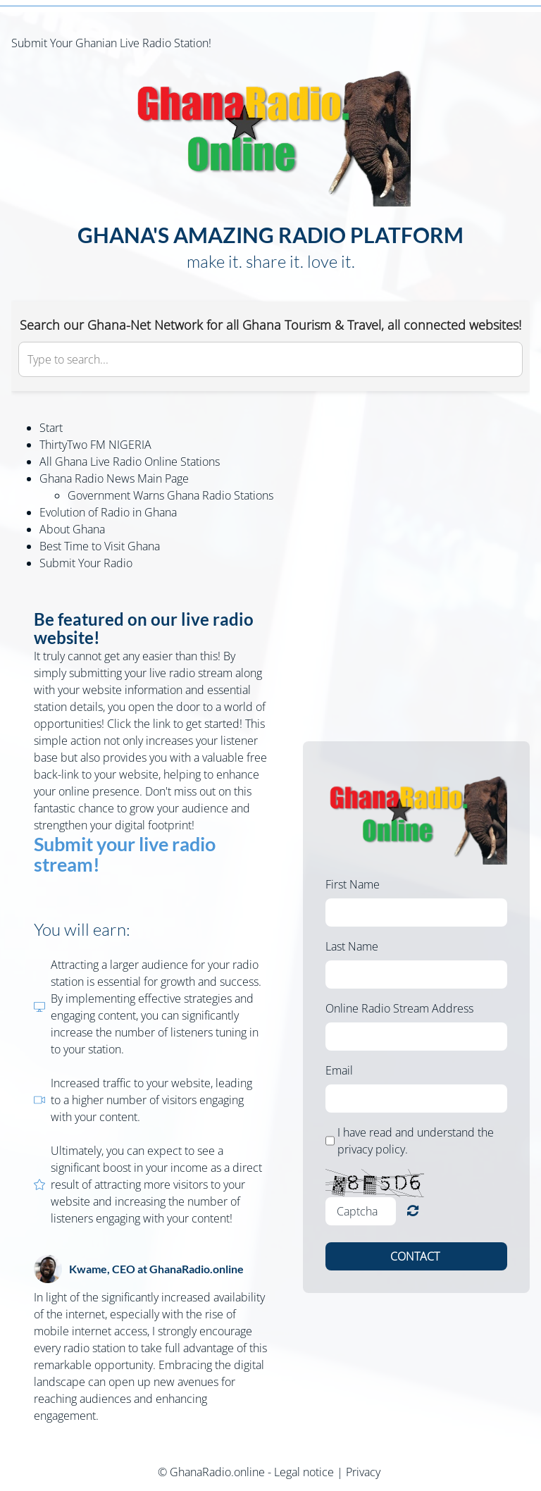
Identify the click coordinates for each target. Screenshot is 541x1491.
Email (339, 1070)
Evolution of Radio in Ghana (108, 512)
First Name (352, 884)
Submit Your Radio (85, 563)
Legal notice (304, 1472)
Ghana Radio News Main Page (114, 478)
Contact (416, 1256)
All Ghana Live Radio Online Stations (129, 461)
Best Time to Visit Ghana (99, 546)
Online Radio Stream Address (399, 1008)
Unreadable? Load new (412, 1211)
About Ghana (72, 529)
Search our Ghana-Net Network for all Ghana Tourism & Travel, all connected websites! (270, 324)
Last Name (351, 946)
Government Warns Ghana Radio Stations (170, 495)
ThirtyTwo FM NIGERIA (95, 444)
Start (51, 427)
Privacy (363, 1472)
